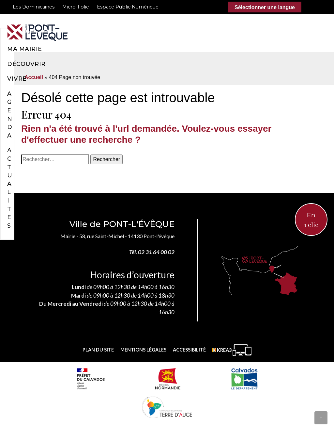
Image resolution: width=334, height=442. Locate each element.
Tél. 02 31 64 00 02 (152, 252)
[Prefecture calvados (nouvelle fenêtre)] (91, 379)
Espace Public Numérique (128, 7)
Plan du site (98, 349)
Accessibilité (189, 349)
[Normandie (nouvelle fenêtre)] (168, 379)
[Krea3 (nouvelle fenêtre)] (231, 350)
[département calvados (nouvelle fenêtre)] (244, 379)
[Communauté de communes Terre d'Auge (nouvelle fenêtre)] (167, 407)
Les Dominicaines (33, 7)
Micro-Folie (75, 7)
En (311, 220)
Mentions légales (143, 349)
